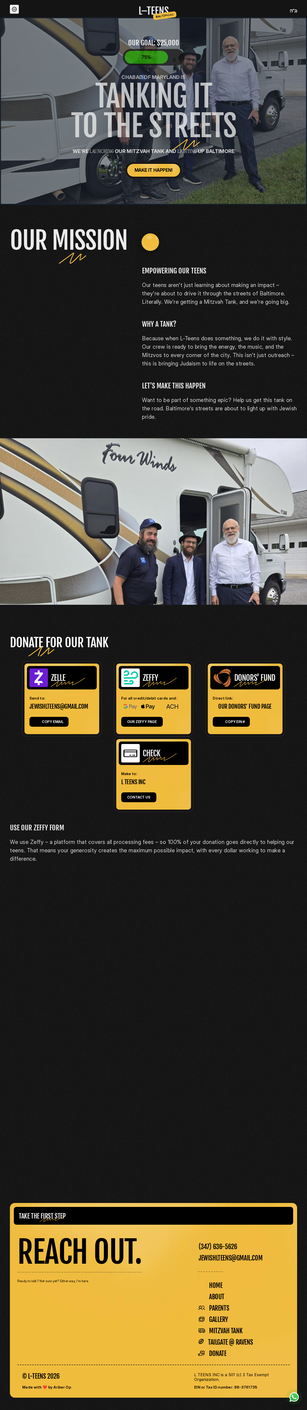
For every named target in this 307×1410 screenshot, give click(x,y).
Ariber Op (62, 1387)
